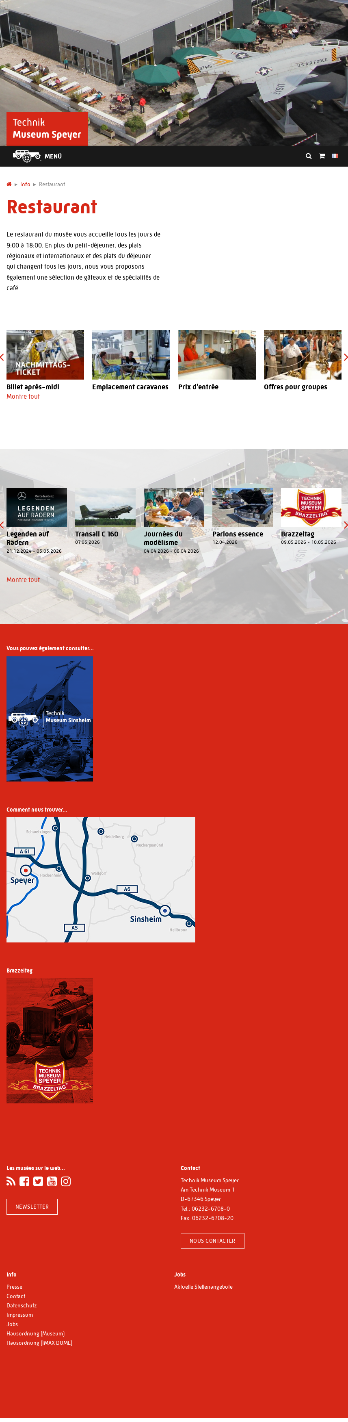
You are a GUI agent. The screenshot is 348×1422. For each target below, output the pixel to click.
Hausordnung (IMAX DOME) (39, 1343)
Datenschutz (21, 1305)
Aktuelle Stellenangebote (203, 1286)
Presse (14, 1286)
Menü (53, 156)
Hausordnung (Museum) (35, 1333)
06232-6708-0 (211, 1208)
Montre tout (23, 396)
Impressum (19, 1314)
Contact (15, 1296)
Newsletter (32, 1206)
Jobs (12, 1324)
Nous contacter (213, 1240)
